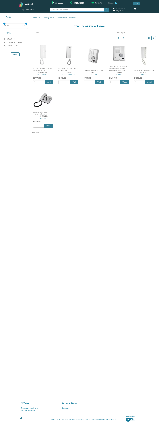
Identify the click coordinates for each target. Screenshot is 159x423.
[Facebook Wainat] (116, 3)
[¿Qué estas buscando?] (77, 10)
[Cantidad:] (39, 82)
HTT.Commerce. (63, 419)
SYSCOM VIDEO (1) (12, 46)
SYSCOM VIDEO (43, 75)
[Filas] (153, 38)
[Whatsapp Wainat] (57, 3)
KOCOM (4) (9, 39)
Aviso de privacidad (28, 410)
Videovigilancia (48, 18)
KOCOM (94, 75)
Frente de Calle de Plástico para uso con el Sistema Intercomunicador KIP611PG (118, 68)
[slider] (4, 24)
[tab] (38, 403)
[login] (122, 10)
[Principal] (26, 3)
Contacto (65, 408)
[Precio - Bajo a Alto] (123, 38)
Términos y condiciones (29, 408)
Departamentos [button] (28, 10)
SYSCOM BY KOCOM (68, 75)
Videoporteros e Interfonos (66, 18)
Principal (36, 18)
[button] (135, 9)
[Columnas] (149, 38)
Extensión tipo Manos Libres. (93, 70)
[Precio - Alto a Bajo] (118, 38)
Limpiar (15, 54)
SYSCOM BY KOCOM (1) (14, 42)
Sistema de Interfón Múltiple (144, 70)
